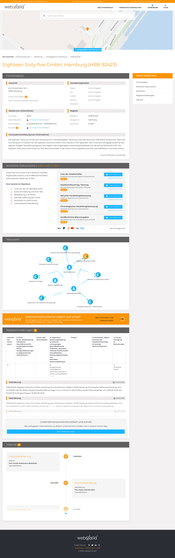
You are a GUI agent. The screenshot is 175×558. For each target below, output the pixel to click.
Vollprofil (36, 120)
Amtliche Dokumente (146, 87)
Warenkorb (153, 6)
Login (166, 6)
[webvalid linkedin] (96, 545)
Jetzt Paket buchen (66, 431)
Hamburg (38, 57)
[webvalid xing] (99, 545)
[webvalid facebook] (89, 545)
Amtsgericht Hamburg (56, 57)
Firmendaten (142, 82)
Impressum (79, 548)
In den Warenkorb (113, 174)
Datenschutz (90, 548)
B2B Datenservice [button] (105, 7)
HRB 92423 (75, 57)
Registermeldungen (145, 95)
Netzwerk (140, 91)
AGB (98, 548)
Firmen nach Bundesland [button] (130, 7)
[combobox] (87, 15)
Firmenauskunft (23, 57)
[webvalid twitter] (92, 545)
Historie (139, 100)
